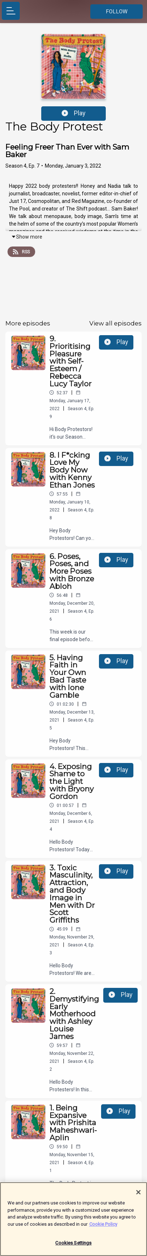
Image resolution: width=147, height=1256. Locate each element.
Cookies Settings (73, 1245)
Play (73, 113)
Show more (26, 237)
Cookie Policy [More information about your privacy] (103, 1226)
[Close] (138, 1194)
